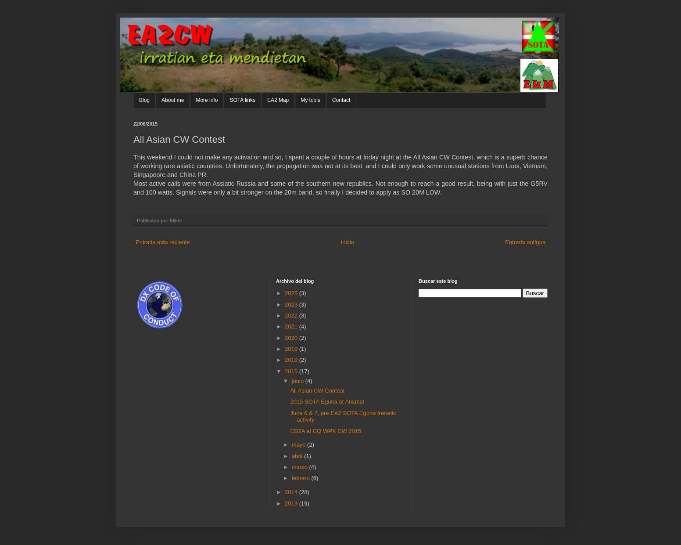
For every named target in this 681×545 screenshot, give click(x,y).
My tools (310, 100)
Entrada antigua (525, 242)
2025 (292, 293)
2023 (292, 304)
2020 (292, 338)
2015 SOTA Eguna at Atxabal (327, 401)
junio (298, 381)
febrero (302, 478)
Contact (341, 100)
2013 (292, 503)
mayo (299, 444)
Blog (144, 100)
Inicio (347, 242)
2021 (292, 326)
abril (298, 456)
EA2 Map (278, 100)
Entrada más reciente (163, 242)
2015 (292, 371)
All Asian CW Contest (317, 390)
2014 (292, 492)
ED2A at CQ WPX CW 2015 (325, 431)
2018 (292, 360)
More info (207, 100)
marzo (300, 467)
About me (172, 100)
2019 (292, 349)
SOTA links (242, 100)
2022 (292, 315)
